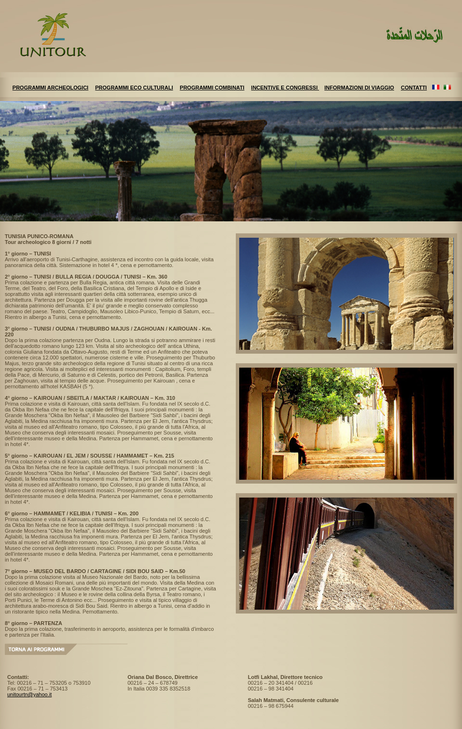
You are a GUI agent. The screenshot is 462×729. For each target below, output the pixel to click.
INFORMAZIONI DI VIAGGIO (359, 87)
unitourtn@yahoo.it (29, 694)
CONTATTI (414, 87)
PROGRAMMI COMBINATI (212, 87)
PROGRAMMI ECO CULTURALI (134, 87)
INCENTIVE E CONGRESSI (285, 87)
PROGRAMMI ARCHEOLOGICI (51, 87)
